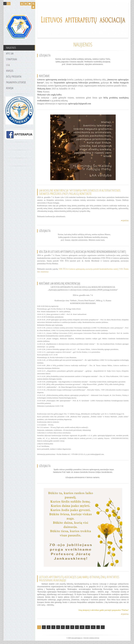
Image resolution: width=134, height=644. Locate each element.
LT (5, 3)
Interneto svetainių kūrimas (91, 641)
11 (87, 630)
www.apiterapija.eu (76, 641)
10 (82, 630)
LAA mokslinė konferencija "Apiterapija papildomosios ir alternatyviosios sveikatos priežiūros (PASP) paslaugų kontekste (80, 192)
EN (8, 3)
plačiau (125, 220)
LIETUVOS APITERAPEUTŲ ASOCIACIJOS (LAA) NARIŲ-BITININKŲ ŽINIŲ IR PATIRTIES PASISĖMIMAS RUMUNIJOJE (79, 582)
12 (93, 630)
